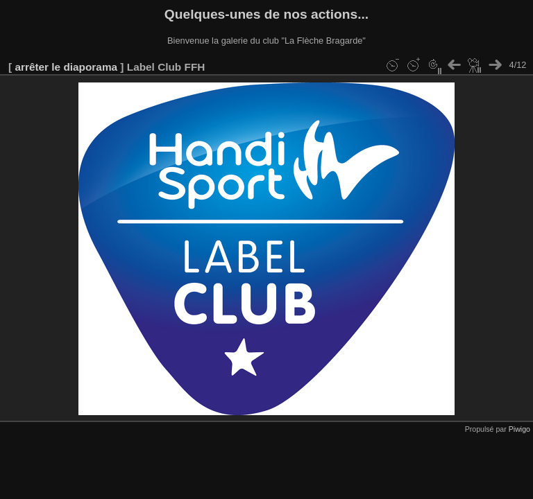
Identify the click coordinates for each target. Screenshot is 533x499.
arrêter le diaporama (66, 67)
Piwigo (519, 429)
